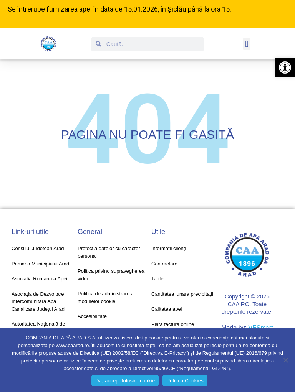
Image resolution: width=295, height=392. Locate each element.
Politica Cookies (185, 381)
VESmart (260, 327)
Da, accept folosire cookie (125, 381)
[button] (285, 67)
